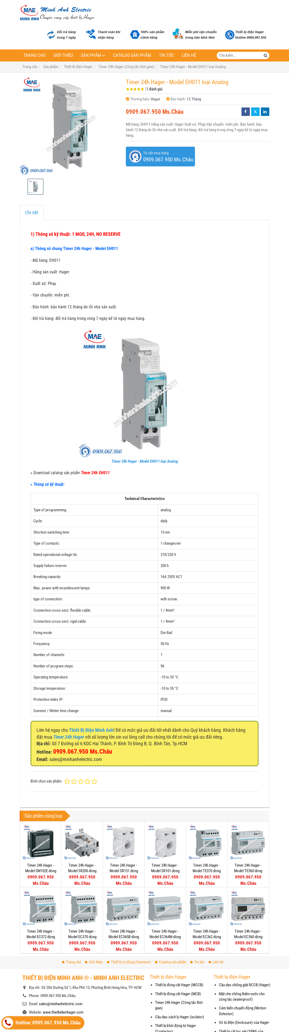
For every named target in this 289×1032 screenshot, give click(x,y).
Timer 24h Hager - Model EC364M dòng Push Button (165, 937)
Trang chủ (35, 55)
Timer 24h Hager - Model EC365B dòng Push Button (124, 937)
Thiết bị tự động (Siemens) (129, 962)
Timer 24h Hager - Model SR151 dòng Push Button (124, 871)
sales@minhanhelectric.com (60, 1004)
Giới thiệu (63, 55)
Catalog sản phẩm (132, 55)
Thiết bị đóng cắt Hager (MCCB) (179, 985)
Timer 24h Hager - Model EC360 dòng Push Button (248, 937)
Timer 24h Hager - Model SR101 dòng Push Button (165, 871)
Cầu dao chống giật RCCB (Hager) (244, 985)
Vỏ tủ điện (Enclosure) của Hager (244, 1022)
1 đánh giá (154, 89)
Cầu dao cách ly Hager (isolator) (179, 1017)
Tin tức (166, 55)
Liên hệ (189, 55)
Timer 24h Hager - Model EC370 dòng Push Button (82, 937)
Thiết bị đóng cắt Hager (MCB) (178, 994)
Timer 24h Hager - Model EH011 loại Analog (144, 461)
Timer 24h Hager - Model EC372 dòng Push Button (41, 937)
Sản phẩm (91, 55)
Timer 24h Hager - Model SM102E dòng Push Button (40, 871)
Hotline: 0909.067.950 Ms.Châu (41, 1023)
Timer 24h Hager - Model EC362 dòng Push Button (207, 937)
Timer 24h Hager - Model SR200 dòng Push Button (82, 871)
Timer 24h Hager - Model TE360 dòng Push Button (248, 871)
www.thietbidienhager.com (63, 1012)
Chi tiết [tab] (31, 212)
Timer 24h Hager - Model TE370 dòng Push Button (207, 871)
